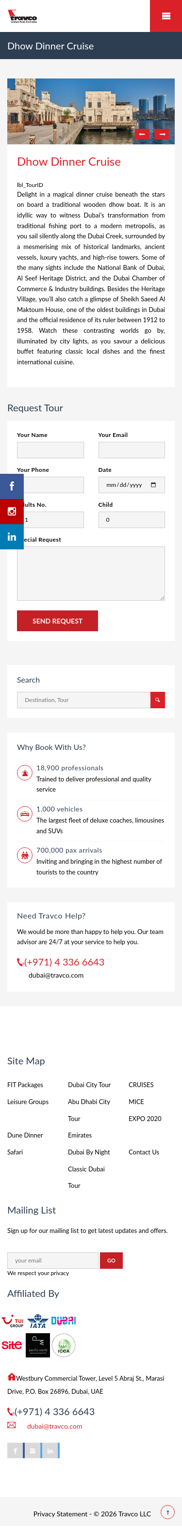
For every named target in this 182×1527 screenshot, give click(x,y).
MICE (136, 1102)
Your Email (113, 434)
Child (106, 504)
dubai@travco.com (56, 975)
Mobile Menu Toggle (166, 16)
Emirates (80, 1135)
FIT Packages (25, 1085)
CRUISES (141, 1085)
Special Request (39, 539)
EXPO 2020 (145, 1118)
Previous (142, 134)
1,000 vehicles (59, 809)
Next (161, 134)
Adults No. (32, 504)
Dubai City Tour (89, 1085)
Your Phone (33, 469)
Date (105, 469)
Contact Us (144, 1152)
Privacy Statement (60, 1514)
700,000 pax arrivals (69, 850)
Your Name (32, 434)
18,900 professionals (69, 768)
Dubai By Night (89, 1152)
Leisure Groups (28, 1102)
